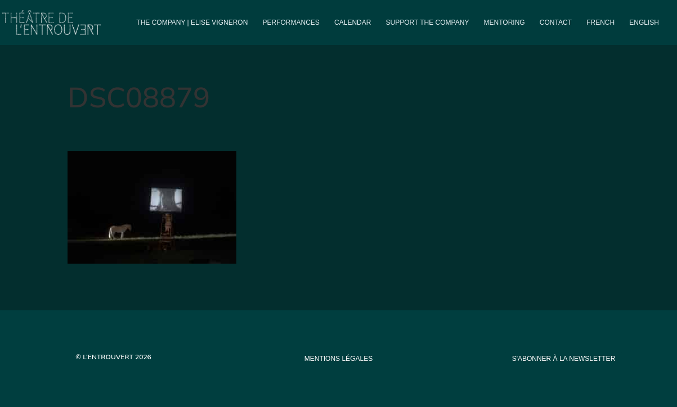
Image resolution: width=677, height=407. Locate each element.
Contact (556, 22)
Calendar (352, 22)
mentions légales (338, 359)
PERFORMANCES (291, 22)
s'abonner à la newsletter (564, 359)
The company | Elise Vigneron (192, 22)
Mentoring (504, 22)
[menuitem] (600, 32)
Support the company (427, 22)
